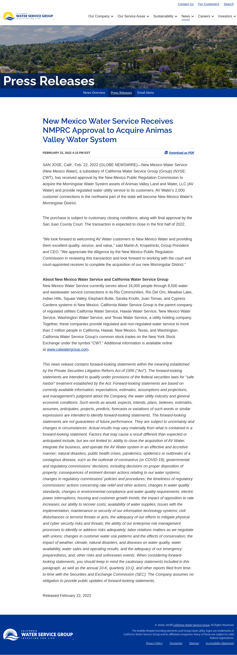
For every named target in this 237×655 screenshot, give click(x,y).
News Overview (94, 93)
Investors (225, 16)
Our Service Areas (133, 16)
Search (229, 4)
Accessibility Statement (220, 643)
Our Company (100, 16)
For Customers (208, 4)
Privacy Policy (154, 643)
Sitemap (194, 643)
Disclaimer (176, 643)
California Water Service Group (191, 625)
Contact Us (186, 4)
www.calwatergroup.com (68, 350)
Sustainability (165, 16)
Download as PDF (179, 153)
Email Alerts (145, 93)
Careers (205, 16)
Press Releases (121, 93)
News (187, 16)
